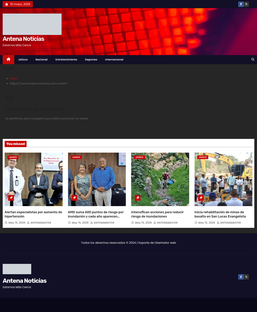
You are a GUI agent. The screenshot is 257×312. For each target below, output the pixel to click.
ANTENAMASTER (39, 222)
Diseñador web (165, 243)
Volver (16, 129)
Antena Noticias (23, 38)
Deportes (91, 59)
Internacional (114, 59)
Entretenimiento (66, 59)
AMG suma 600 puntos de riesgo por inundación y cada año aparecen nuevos (96, 216)
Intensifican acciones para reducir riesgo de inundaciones (157, 214)
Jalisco (23, 59)
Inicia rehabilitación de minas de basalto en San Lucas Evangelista (220, 214)
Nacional (42, 59)
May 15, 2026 (17, 222)
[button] (252, 59)
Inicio (13, 78)
